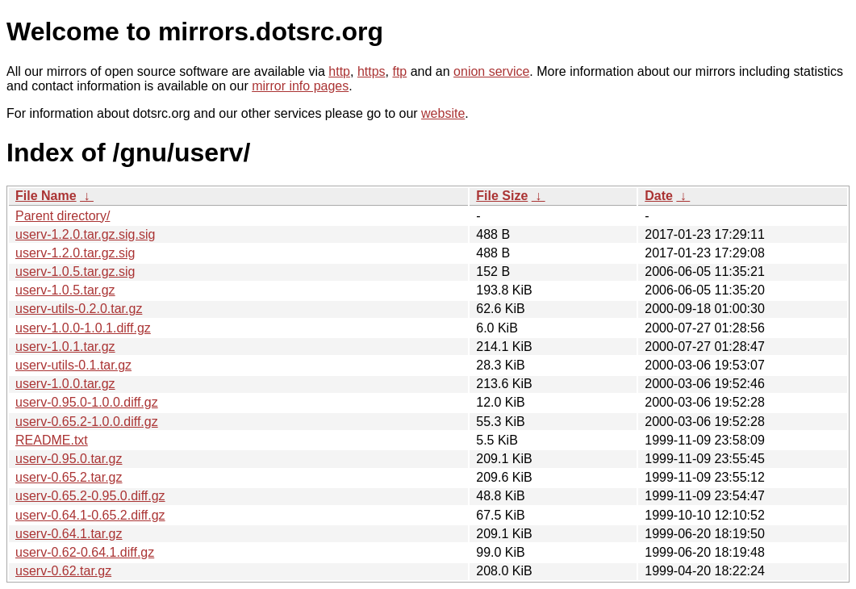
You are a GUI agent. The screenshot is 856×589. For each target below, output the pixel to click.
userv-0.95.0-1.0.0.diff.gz (86, 402)
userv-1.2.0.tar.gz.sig (75, 253)
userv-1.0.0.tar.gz (65, 384)
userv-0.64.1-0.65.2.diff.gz (90, 515)
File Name (46, 196)
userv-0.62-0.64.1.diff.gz (84, 552)
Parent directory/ (62, 216)
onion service (491, 71)
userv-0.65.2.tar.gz (69, 477)
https (371, 71)
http (339, 71)
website (443, 113)
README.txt (51, 440)
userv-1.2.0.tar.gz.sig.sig (85, 234)
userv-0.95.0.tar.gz (69, 459)
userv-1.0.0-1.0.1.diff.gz (83, 328)
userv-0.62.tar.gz (63, 571)
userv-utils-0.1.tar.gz (73, 365)
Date (659, 196)
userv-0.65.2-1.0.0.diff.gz (86, 421)
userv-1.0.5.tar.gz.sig (75, 271)
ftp (399, 71)
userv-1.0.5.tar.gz (65, 290)
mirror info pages (300, 86)
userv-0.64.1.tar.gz (69, 534)
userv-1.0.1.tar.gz (65, 346)
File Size (502, 196)
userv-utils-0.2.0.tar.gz (78, 308)
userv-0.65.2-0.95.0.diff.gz (90, 496)
